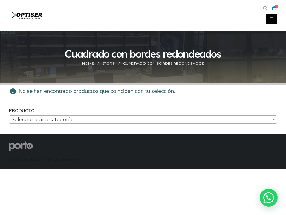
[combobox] (143, 119)
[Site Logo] (27, 15)
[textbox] (143, 120)
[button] (264, 8)
